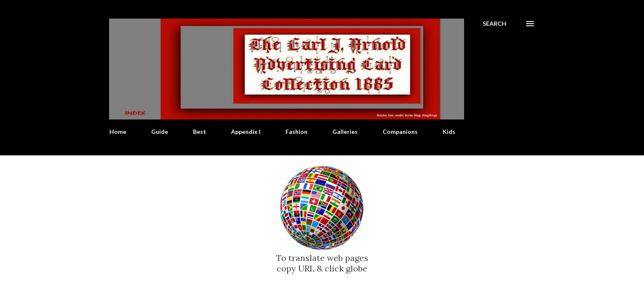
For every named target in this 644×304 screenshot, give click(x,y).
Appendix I (246, 131)
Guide (159, 131)
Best (199, 131)
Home (117, 131)
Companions (400, 131)
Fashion (296, 131)
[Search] (494, 24)
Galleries (345, 131)
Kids (449, 131)
